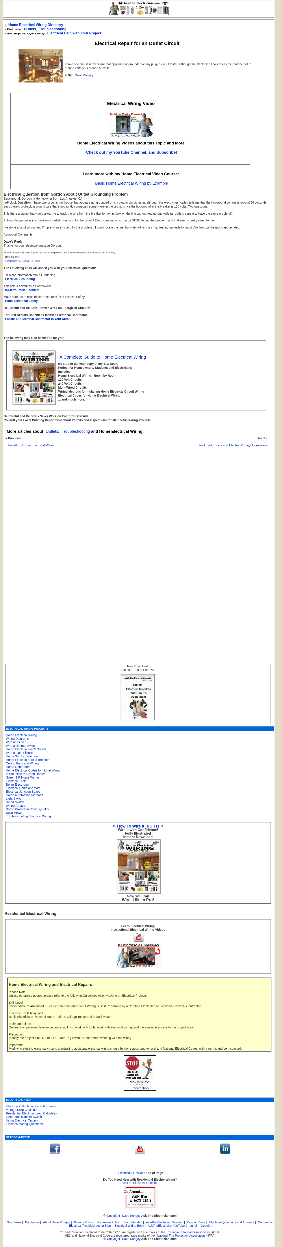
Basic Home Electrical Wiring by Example (131, 183)
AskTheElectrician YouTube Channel (172, 1225)
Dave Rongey (84, 75)
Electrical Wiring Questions (24, 1124)
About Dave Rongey (57, 1222)
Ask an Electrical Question (140, 1183)
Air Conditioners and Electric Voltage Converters (233, 445)
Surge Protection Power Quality (27, 809)
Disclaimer (32, 1222)
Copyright (113, 1215)
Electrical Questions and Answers (231, 1222)
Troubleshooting (76, 431)
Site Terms (14, 1222)
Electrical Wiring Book (129, 1225)
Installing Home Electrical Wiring (32, 445)
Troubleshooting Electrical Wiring (28, 816)
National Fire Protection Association (181, 1235)
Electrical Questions (131, 1173)
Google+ (206, 1225)
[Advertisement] (135, 522)
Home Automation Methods (24, 795)
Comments (265, 1222)
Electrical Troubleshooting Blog (90, 1225)
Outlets (30, 29)
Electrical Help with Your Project (74, 33)
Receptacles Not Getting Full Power (22, 261)
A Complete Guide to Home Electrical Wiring (102, 357)
